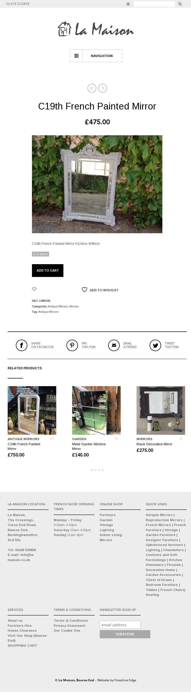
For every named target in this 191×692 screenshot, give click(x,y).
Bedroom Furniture (162, 585)
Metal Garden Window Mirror (89, 446)
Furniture (108, 515)
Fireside (174, 565)
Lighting (107, 530)
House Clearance (22, 631)
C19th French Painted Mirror (24, 446)
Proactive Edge (125, 680)
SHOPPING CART (22, 646)
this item (88, 345)
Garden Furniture (160, 535)
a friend (130, 345)
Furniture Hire (20, 626)
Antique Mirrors (58, 306)
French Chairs (172, 590)
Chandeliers (173, 550)
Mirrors (73, 306)
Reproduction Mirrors (164, 520)
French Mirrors (158, 525)
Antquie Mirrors (159, 515)
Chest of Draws (159, 580)
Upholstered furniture (164, 545)
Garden (79, 439)
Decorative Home (160, 570)
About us (15, 621)
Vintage (106, 525)
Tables (151, 590)
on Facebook (42, 345)
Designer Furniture (162, 540)
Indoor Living (111, 535)
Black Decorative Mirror (154, 444)
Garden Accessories (163, 575)
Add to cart (48, 271)
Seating (152, 595)
